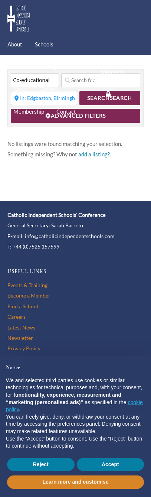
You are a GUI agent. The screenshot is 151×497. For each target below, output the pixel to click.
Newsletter (20, 338)
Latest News (21, 327)
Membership (28, 111)
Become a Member (28, 295)
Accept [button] (110, 464)
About (14, 44)
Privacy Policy (23, 348)
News (20, 88)
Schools (44, 44)
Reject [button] (41, 464)
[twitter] (108, 56)
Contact (66, 111)
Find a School (22, 306)
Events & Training (35, 66)
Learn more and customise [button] (75, 482)
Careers (49, 88)
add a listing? (94, 154)
